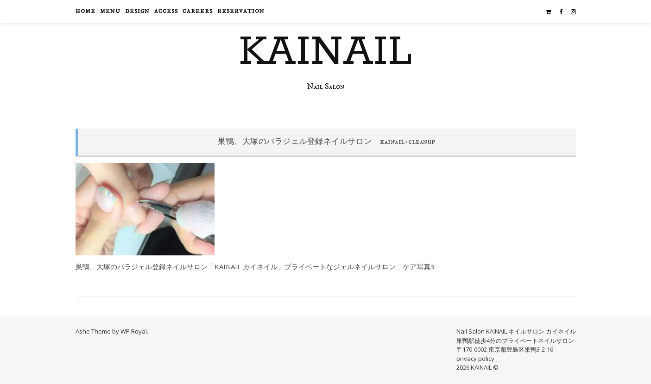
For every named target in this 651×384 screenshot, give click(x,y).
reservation (241, 11)
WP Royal (133, 331)
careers (198, 11)
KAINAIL (325, 52)
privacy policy (475, 358)
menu (110, 11)
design (137, 11)
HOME (85, 11)
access (166, 11)
